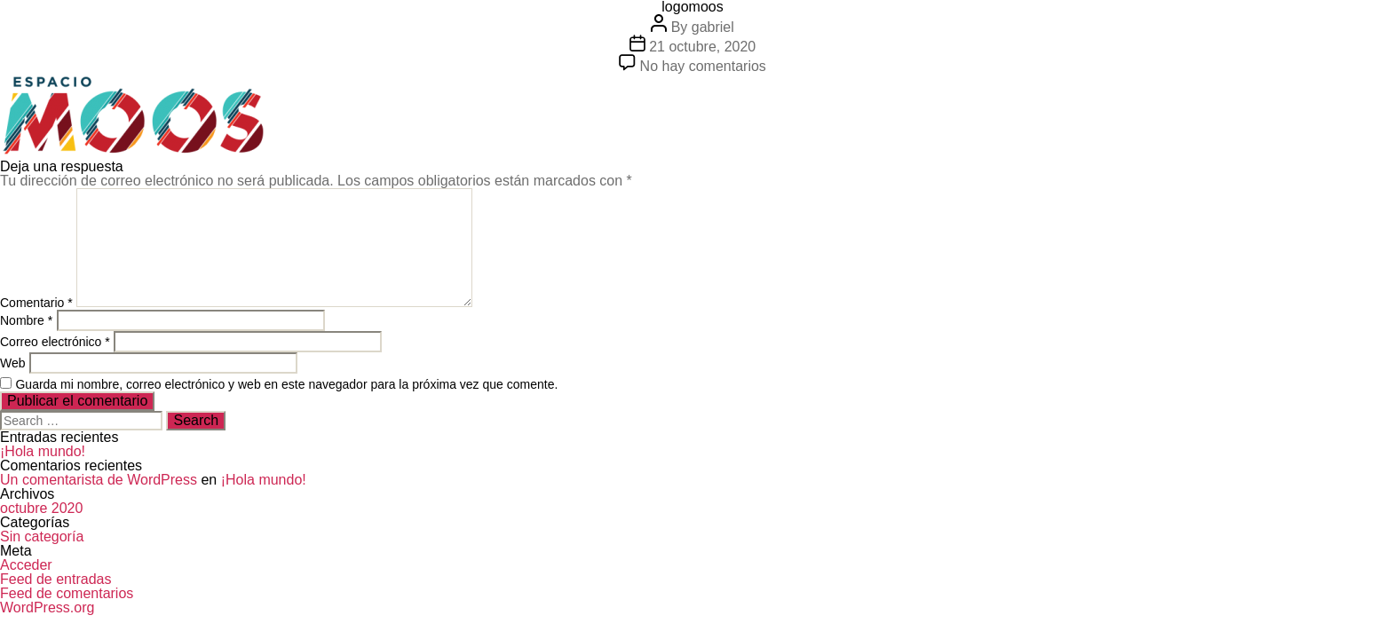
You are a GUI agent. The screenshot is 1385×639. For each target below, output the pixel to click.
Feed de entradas (55, 579)
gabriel (713, 27)
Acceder (26, 564)
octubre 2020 (41, 508)
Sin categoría (41, 536)
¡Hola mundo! (42, 451)
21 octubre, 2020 (702, 46)
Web (13, 363)
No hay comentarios (703, 66)
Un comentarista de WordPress (98, 479)
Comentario (36, 302)
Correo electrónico (55, 341)
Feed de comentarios (66, 593)
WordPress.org (47, 607)
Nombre (26, 320)
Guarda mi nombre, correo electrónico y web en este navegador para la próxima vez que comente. (286, 384)
